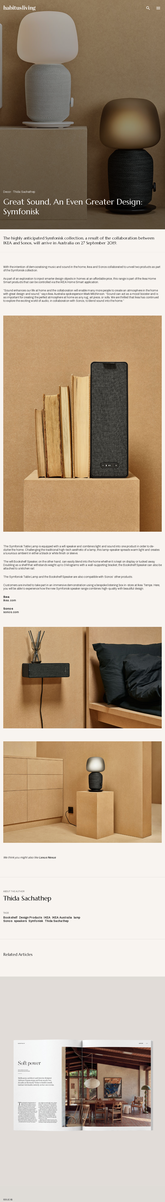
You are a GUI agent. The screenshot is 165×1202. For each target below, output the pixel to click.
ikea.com (9, 600)
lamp (77, 917)
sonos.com (11, 612)
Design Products (30, 917)
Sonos (7, 921)
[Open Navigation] (158, 8)
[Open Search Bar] (148, 8)
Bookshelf (10, 917)
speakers (20, 921)
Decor (7, 191)
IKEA (47, 917)
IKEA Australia (62, 917)
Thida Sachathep (24, 191)
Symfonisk (35, 921)
